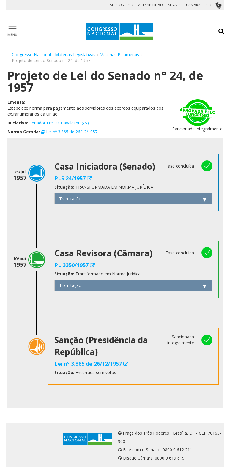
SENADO (175, 4)
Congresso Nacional (31, 54)
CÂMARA (193, 4)
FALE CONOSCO (121, 4)
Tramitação (70, 198)
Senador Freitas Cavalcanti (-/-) (59, 123)
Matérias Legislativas (75, 54)
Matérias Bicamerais (119, 54)
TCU (207, 4)
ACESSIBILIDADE (151, 4)
